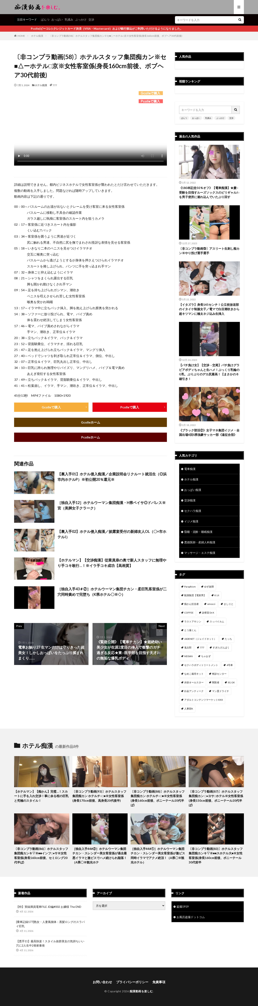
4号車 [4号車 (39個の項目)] (230, 665)
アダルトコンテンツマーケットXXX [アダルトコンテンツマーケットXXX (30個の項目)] (203, 699)
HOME (21, 35)
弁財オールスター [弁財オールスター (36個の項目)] (194, 682)
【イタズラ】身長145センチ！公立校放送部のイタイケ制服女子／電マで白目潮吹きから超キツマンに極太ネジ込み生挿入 (209, 309)
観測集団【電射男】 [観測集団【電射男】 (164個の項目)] (195, 595)
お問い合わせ (102, 982)
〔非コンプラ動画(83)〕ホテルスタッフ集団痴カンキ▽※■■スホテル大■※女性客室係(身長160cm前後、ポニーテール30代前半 (216, 855)
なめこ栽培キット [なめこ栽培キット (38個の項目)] (194, 673)
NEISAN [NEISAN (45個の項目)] (188, 656)
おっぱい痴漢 (192, 490)
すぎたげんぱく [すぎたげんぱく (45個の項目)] (221, 647)
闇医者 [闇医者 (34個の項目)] (215, 682)
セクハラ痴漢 (192, 510)
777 (55, 85)
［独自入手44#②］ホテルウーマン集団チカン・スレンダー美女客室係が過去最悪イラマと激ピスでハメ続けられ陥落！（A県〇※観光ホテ (99, 855)
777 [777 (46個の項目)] (202, 647)
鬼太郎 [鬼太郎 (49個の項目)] (187, 647)
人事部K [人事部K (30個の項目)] (188, 708)
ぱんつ (45, 19)
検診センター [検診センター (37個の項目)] (219, 673)
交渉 (91, 19)
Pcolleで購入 (129, 407)
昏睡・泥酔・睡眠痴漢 (198, 531)
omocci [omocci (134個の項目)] (211, 603)
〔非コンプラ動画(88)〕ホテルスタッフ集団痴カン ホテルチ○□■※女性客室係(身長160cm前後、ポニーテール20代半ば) (158, 798)
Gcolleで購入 (51, 407)
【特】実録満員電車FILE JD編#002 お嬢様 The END (48, 906)
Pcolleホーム (90, 437)
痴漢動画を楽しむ (141, 991)
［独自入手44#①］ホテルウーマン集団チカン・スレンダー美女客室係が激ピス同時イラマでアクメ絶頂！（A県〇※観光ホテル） (158, 855)
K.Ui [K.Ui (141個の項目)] (216, 595)
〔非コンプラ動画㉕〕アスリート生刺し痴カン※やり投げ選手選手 (209, 251)
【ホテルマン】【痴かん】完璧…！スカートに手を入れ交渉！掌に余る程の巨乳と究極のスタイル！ (41, 796)
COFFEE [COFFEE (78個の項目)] (189, 612)
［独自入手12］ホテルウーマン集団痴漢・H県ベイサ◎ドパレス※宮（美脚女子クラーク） (111, 505)
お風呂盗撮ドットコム (191, 917)
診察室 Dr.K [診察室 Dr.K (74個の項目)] (208, 612)
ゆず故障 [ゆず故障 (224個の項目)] (209, 586)
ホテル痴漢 (37, 35)
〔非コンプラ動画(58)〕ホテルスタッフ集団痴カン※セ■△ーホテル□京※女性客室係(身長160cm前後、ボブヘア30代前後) (115, 35)
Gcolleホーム (90, 422)
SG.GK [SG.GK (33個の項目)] (231, 682)
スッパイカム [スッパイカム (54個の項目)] (217, 621)
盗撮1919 (183, 906)
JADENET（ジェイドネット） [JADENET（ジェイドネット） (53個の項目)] (200, 638)
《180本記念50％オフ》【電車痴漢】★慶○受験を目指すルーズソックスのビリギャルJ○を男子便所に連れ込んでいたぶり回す (209, 192)
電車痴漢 (190, 469)
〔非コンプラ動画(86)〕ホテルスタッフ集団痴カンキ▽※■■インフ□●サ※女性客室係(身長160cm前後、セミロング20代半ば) (41, 855)
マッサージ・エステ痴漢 (199, 552)
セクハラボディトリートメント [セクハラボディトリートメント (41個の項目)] (201, 665)
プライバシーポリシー (132, 982)
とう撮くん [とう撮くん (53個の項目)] (190, 630)
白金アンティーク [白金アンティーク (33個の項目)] (194, 691)
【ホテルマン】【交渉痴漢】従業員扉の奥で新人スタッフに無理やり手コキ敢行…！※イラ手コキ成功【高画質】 (111, 563)
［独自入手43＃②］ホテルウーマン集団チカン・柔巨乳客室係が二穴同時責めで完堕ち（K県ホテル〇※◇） (112, 592)
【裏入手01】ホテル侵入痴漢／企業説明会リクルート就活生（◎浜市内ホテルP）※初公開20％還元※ (112, 477)
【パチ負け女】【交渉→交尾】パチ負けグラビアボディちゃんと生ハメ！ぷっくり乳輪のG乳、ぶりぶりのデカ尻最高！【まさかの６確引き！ (209, 372)
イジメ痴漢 (191, 521)
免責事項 (158, 982)
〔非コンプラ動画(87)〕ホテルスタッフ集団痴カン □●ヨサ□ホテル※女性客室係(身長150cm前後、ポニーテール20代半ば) (216, 798)
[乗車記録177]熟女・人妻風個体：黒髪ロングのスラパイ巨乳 (50, 924)
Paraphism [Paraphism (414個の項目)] (190, 586)
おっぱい (57, 19)
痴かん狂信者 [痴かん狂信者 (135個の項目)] (191, 603)
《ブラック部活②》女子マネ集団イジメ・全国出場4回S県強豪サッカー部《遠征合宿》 (209, 432)
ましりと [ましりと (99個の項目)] (228, 603)
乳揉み (69, 19)
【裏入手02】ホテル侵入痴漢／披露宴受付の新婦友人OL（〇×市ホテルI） (111, 534)
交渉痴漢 (190, 500)
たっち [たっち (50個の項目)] (228, 638)
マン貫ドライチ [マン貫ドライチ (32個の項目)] (220, 691)
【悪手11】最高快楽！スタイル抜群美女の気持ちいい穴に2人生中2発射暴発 (50, 943)
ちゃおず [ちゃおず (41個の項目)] (206, 656)
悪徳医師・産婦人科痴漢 (199, 542)
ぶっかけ (80, 19)
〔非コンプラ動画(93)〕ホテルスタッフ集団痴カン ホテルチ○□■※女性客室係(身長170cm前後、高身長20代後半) (99, 796)
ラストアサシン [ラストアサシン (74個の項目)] (192, 621)
